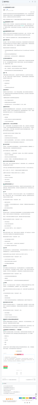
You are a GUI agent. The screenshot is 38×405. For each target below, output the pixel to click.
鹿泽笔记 (26, 399)
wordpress (30, 399)
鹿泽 (6, 9)
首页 (3, 4)
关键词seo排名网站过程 (7, 390)
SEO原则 (22, 25)
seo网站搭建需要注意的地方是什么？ (9, 387)
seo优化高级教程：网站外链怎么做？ (9, 393)
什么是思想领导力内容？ (9, 7)
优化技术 (6, 4)
